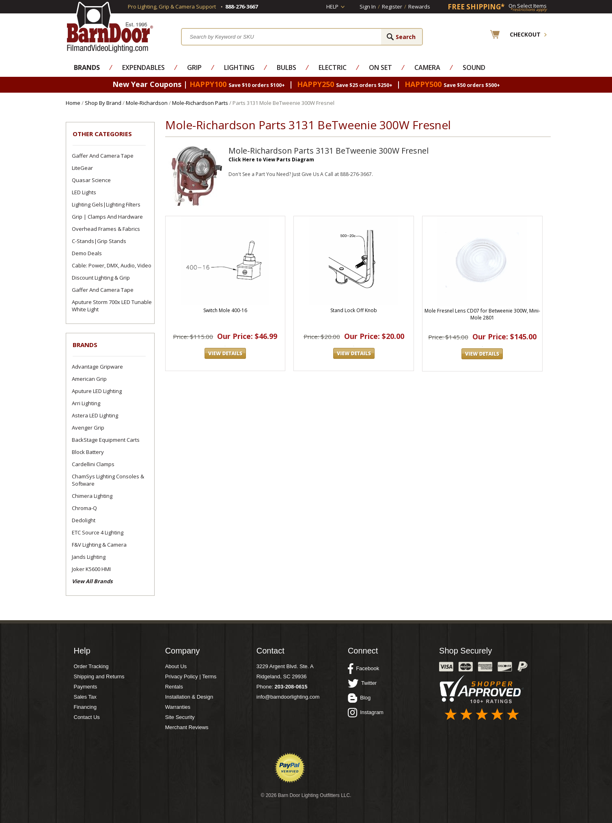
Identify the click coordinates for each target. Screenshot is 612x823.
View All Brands (92, 581)
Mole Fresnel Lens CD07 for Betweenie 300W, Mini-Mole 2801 (482, 314)
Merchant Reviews (187, 727)
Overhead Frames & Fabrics (106, 228)
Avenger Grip (88, 427)
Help (332, 6)
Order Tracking (91, 666)
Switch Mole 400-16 (225, 310)
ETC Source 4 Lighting (97, 532)
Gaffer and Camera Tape (103, 155)
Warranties (177, 707)
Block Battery (88, 452)
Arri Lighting (86, 403)
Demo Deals (87, 253)
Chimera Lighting (92, 495)
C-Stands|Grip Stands (99, 241)
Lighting (239, 67)
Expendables (143, 67)
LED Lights (84, 192)
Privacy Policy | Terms (191, 676)
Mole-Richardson (147, 102)
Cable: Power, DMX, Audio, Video (111, 265)
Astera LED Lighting (95, 415)
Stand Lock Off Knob (353, 310)
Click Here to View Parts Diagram (271, 159)
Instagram (366, 712)
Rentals (174, 687)
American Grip (89, 378)
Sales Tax (85, 697)
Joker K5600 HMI (91, 569)
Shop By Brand (103, 102)
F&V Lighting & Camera (99, 544)
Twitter (362, 683)
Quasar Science (91, 180)
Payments (85, 687)
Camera (427, 67)
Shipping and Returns (99, 676)
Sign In (368, 6)
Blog (359, 698)
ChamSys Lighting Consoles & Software (108, 480)
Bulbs (286, 67)
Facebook (363, 668)
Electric (333, 67)
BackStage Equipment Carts (106, 439)
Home (73, 102)
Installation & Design (189, 697)
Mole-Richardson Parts (200, 102)
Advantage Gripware (97, 366)
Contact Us (87, 717)
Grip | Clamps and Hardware (107, 216)
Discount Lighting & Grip (101, 277)
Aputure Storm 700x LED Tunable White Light (112, 305)
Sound (474, 67)
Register (392, 6)
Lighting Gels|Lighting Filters (106, 204)
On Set (380, 67)
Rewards (419, 6)
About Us (176, 666)
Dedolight (83, 520)
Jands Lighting (89, 556)
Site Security (180, 717)
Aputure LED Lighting (97, 391)
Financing (85, 707)
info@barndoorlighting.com (288, 697)
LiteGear (82, 168)
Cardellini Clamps (93, 464)
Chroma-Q (84, 508)
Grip (194, 67)
